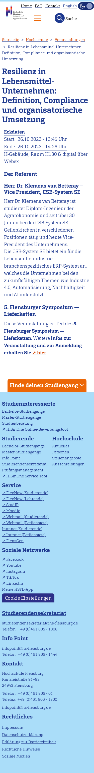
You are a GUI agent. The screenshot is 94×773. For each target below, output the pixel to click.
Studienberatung (17, 423)
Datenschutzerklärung (22, 734)
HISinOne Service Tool (26, 476)
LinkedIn (14, 583)
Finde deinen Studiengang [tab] (47, 385)
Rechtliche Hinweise (21, 749)
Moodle (13, 510)
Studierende (18, 438)
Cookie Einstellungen (28, 598)
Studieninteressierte (28, 403)
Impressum (12, 727)
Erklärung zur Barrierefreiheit (29, 741)
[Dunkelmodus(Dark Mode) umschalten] (86, 6)
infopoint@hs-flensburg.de (26, 648)
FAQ (38, 6)
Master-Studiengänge (21, 417)
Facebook (15, 559)
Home (26, 6)
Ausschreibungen (68, 464)
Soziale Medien (16, 756)
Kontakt (52, 6)
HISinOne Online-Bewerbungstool (37, 429)
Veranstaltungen (70, 39)
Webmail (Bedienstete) (27, 522)
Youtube (13, 565)
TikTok (12, 577)
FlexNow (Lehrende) (25, 498)
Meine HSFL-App (17, 589)
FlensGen (15, 540)
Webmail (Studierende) (27, 516)
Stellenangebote (66, 458)
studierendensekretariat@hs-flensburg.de (40, 623)
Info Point (11, 458)
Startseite (10, 39)
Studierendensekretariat (24, 464)
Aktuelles (60, 446)
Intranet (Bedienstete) (26, 534)
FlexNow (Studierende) (27, 492)
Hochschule (37, 39)
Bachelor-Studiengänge (23, 411)
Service (11, 485)
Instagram (15, 571)
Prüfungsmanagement (22, 470)
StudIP (12, 504)
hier (41, 353)
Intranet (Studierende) (22, 528)
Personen (60, 452)
